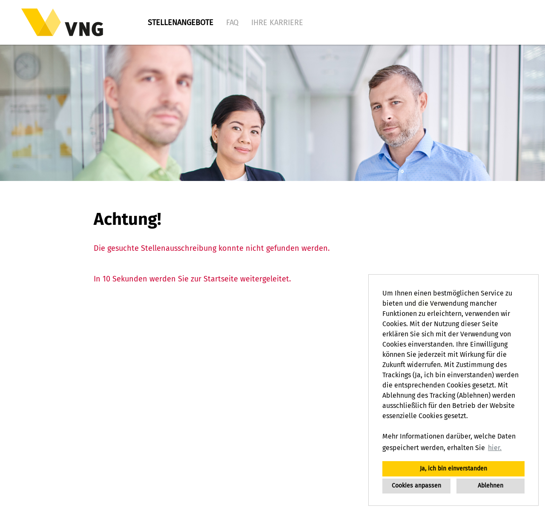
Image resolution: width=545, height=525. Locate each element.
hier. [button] (495, 448)
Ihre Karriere (277, 22)
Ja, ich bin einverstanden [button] (453, 468)
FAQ (232, 22)
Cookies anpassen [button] (416, 485)
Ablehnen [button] (490, 485)
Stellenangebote (180, 22)
